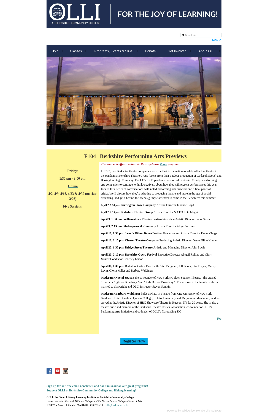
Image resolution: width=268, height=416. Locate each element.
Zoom (163, 164)
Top (219, 318)
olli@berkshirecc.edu (116, 405)
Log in (216, 39)
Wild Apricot (188, 410)
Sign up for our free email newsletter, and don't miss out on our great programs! (97, 386)
